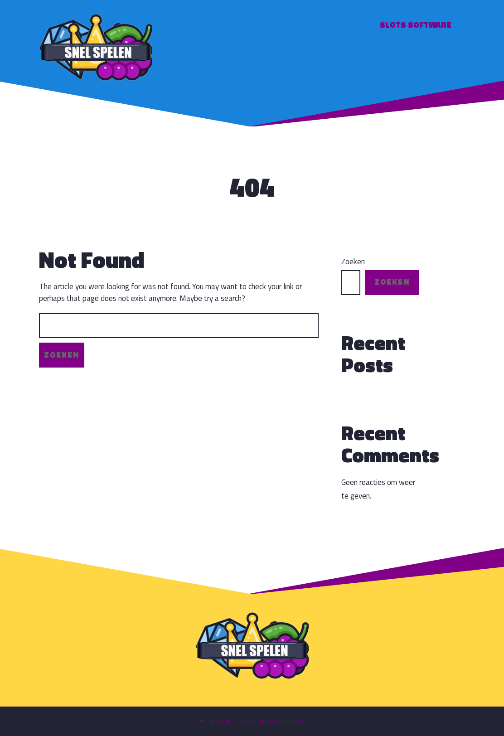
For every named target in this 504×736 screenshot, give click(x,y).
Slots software (415, 25)
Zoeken (353, 261)
